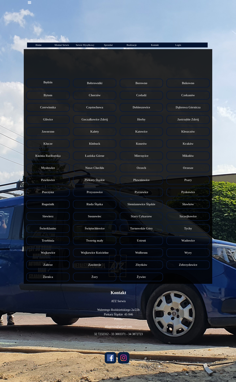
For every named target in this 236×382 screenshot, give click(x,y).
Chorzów (95, 95)
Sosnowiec (94, 216)
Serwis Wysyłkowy (85, 45)
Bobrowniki (94, 83)
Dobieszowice (141, 107)
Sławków (188, 204)
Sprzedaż (108, 45)
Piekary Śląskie (95, 180)
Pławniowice (141, 180)
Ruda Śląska (94, 204)
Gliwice (48, 119)
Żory (94, 277)
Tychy (188, 228)
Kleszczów (188, 131)
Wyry (188, 252)
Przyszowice (95, 192)
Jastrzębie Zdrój (188, 119)
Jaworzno (48, 131)
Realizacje (132, 45)
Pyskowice (188, 192)
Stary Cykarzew (141, 216)
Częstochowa (94, 107)
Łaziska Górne (94, 155)
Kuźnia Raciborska (48, 155)
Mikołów (188, 155)
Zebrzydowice (188, 264)
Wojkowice (48, 252)
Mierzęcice (141, 155)
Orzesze (188, 168)
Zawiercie (94, 264)
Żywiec (141, 277)
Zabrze (48, 264)
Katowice (141, 131)
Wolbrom (141, 252)
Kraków (188, 143)
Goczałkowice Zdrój (94, 119)
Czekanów (188, 95)
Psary (188, 180)
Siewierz (47, 216)
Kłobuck (94, 143)
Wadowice (188, 240)
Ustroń (141, 240)
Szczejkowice (188, 216)
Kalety (94, 131)
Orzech (141, 168)
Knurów (141, 143)
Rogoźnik (48, 204)
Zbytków (141, 264)
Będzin (47, 82)
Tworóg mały (94, 240)
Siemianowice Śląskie (141, 204)
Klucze (47, 143)
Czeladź (141, 95)
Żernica (48, 277)
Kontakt (155, 45)
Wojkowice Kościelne (94, 252)
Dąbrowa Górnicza (188, 107)
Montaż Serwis (62, 45)
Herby (141, 119)
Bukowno (188, 83)
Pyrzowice (141, 192)
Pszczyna (48, 192)
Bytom (48, 95)
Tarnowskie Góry (141, 228)
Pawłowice (48, 180)
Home (38, 45)
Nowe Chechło (94, 168)
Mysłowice (48, 168)
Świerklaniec (47, 228)
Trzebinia (48, 240)
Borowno (141, 83)
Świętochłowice (95, 228)
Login (178, 45)
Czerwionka (48, 107)
